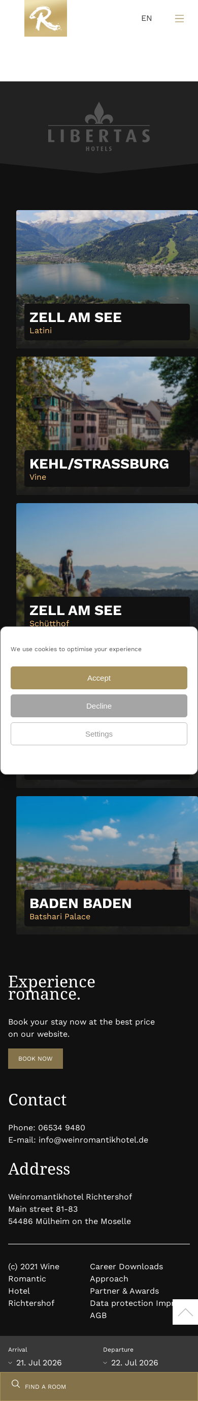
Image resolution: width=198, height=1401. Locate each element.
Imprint (170, 1303)
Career (103, 1266)
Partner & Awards (124, 1291)
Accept (99, 678)
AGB (98, 1315)
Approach (109, 1278)
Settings (99, 733)
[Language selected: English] (144, 18)
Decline (99, 706)
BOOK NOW (35, 1058)
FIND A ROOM (45, 1386)
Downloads (141, 1266)
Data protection (70, 758)
